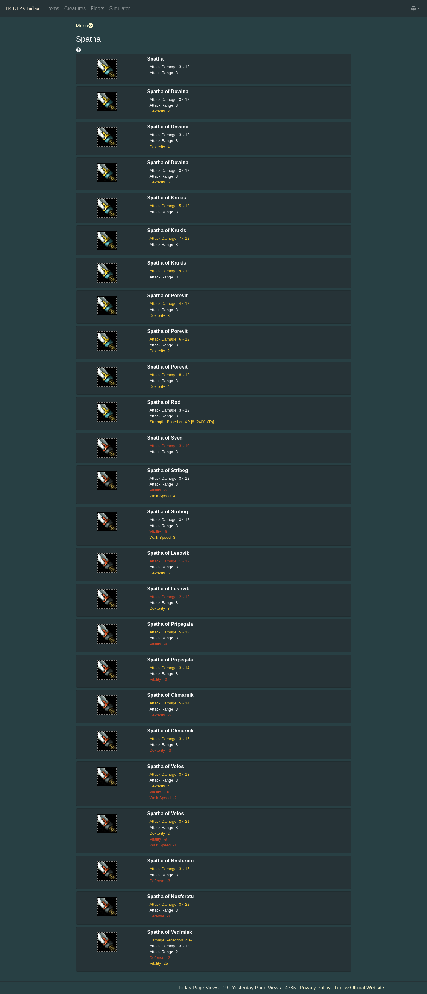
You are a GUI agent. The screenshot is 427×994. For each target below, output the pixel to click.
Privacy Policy (315, 987)
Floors (97, 8)
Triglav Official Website (359, 987)
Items (53, 8)
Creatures (75, 8)
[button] (415, 8)
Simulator (119, 8)
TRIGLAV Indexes (23, 8)
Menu (84, 25)
